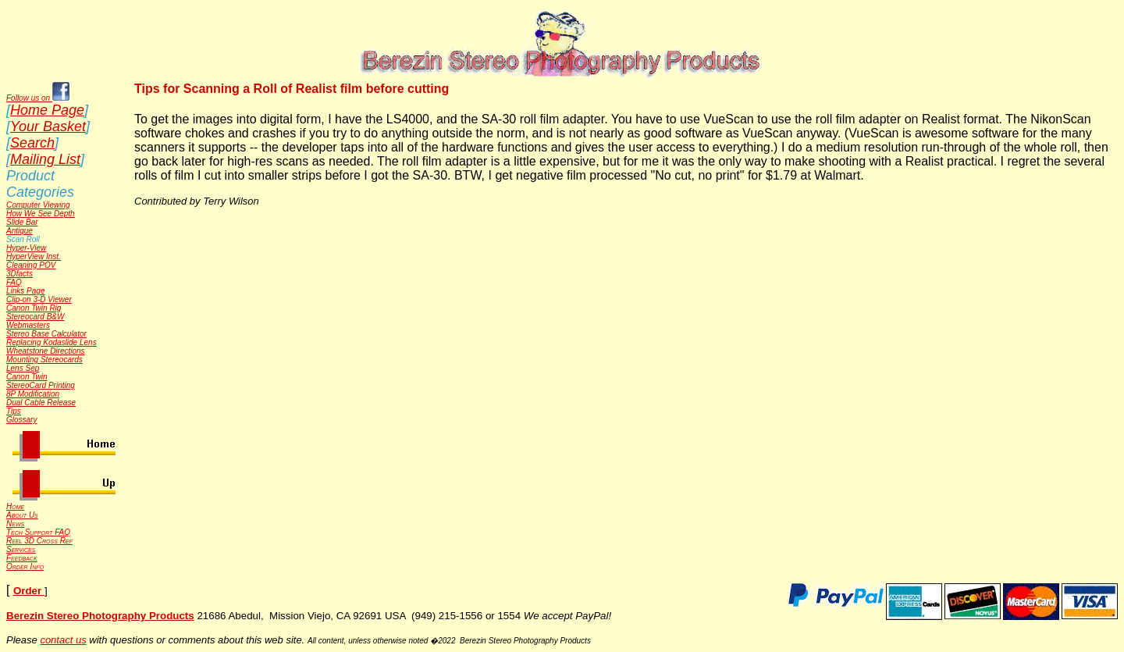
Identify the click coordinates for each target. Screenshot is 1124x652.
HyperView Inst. (33, 256)
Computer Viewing (38, 205)
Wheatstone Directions (45, 351)
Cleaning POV (30, 265)
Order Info (25, 566)
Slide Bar (22, 222)
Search (32, 143)
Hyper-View (26, 248)
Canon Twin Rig (33, 308)
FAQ (14, 282)
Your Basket (48, 126)
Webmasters (28, 325)
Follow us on (37, 98)
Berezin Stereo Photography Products (100, 616)
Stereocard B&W (35, 316)
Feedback (21, 558)
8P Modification (32, 394)
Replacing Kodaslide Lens (51, 342)
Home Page (47, 110)
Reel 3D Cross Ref (39, 540)
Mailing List (45, 159)
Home (15, 506)
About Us (22, 515)
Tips (13, 411)
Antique (19, 230)
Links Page (25, 291)
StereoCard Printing (40, 385)
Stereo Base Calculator (46, 334)
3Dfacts (19, 273)
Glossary (21, 419)
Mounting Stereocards (44, 359)
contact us (63, 640)
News (15, 523)
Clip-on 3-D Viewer (39, 299)
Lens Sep (22, 368)
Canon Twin (27, 376)
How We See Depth (40, 213)
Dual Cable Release (41, 402)
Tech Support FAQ (38, 532)
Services (20, 549)
